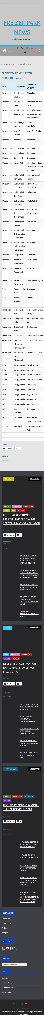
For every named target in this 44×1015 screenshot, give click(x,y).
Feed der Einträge (7, 976)
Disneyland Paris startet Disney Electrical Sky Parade (29, 749)
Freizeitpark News (28, 499)
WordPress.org (6, 986)
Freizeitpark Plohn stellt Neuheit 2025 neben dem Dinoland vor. (29, 581)
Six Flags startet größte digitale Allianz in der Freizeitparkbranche (29, 838)
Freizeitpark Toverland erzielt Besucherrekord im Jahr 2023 (29, 737)
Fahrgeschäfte (17, 499)
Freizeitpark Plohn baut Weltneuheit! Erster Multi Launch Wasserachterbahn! (29, 553)
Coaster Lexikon (7, 917)
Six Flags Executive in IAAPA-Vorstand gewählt (29, 850)
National (6, 503)
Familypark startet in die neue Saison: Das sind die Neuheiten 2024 (29, 700)
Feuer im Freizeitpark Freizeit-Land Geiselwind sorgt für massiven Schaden (21, 512)
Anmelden (5, 972)
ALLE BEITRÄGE (34, 472)
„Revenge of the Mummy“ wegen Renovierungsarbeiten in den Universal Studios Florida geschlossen (29, 890)
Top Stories (21, 503)
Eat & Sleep (7, 499)
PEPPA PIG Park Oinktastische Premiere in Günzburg (29, 607)
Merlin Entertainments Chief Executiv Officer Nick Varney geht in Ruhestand (28, 875)
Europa (6, 648)
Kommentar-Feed (7, 981)
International (29, 790)
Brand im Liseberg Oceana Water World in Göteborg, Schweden (29, 725)
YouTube (4, 921)
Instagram (5, 926)
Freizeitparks (6, 912)
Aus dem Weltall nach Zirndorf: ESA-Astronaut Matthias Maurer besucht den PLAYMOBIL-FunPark (29, 567)
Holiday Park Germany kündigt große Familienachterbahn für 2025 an (29, 594)
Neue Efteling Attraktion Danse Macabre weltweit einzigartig (19, 661)
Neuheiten (7, 652)
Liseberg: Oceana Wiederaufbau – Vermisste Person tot (27, 713)
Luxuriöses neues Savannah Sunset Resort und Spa (21, 801)
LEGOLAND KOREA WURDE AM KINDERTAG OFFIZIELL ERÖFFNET (28, 862)
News (13, 503)
